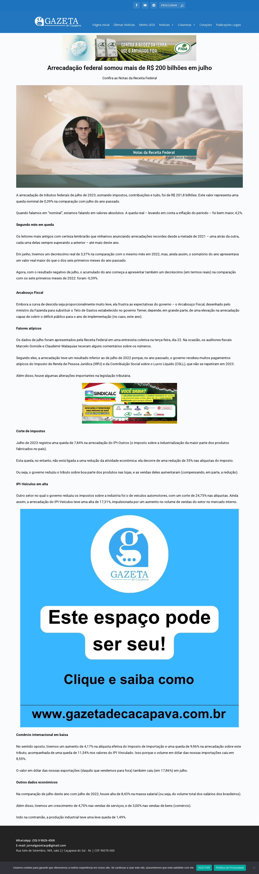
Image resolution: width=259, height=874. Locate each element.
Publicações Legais (228, 23)
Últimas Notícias (124, 23)
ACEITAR (204, 867)
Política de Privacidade (230, 867)
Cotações (206, 23)
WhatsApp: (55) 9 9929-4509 (35, 839)
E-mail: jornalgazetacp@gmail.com (41, 844)
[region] (129, 46)
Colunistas (186, 23)
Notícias (166, 23)
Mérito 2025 (147, 23)
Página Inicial (100, 23)
